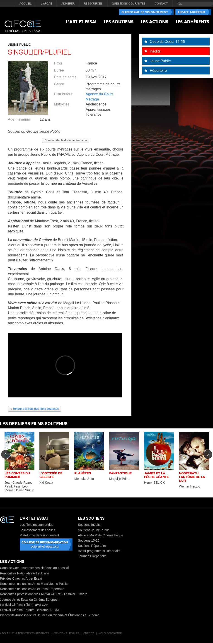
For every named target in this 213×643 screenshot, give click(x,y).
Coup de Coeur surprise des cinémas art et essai (34, 568)
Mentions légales (66, 633)
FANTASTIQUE (120, 473)
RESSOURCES (93, 3)
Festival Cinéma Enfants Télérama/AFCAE (30, 610)
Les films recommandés (36, 524)
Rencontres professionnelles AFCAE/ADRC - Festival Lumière (43, 594)
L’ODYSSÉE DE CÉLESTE (50, 475)
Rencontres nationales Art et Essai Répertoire (32, 589)
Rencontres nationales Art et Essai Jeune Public (34, 584)
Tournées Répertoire (92, 556)
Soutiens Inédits (89, 524)
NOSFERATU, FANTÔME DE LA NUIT (192, 477)
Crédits (88, 633)
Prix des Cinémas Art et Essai (21, 578)
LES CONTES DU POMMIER (17, 475)
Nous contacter (110, 633)
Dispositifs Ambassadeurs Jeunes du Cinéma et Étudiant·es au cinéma (49, 615)
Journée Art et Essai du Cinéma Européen (29, 599)
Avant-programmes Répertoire (99, 551)
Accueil (25, 3)
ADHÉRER (68, 3)
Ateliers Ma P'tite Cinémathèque (100, 535)
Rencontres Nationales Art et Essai (24, 573)
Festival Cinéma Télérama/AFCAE (24, 605)
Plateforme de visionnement (39, 535)
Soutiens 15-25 (88, 540)
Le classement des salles (37, 530)
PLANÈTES (82, 473)
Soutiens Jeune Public (93, 530)
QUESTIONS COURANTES (128, 3)
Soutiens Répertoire (92, 545)
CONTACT (161, 3)
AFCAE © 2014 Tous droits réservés (25, 633)
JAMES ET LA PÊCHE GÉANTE (156, 475)
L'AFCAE (46, 3)
